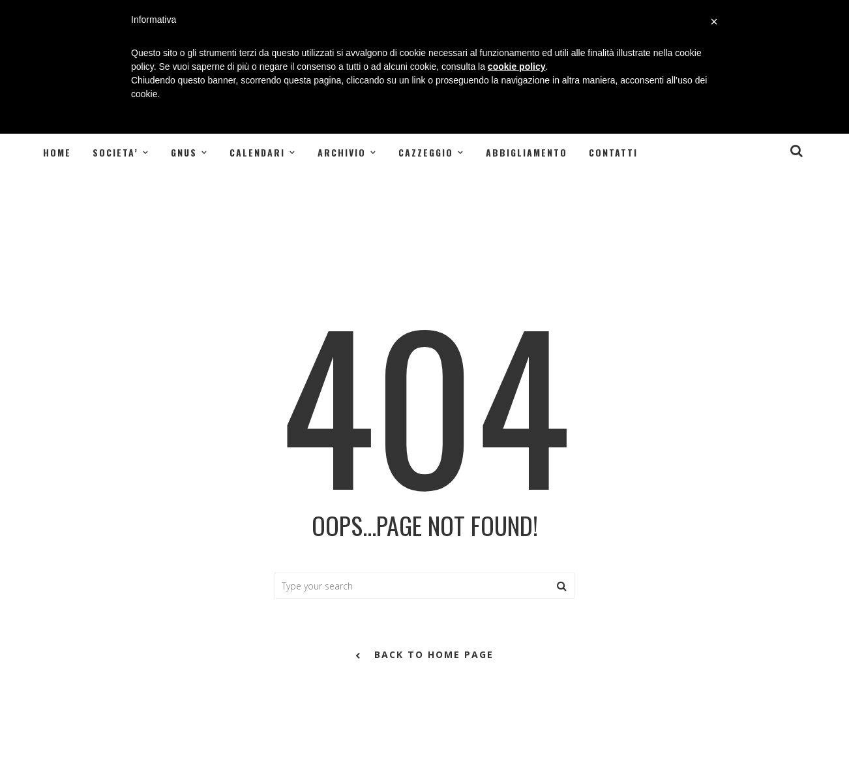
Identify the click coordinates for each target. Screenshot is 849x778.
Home (57, 152)
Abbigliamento (526, 152)
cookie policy (517, 66)
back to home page (424, 655)
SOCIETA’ (115, 152)
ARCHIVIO (342, 152)
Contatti (613, 152)
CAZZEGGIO (425, 152)
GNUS (184, 152)
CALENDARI (257, 152)
